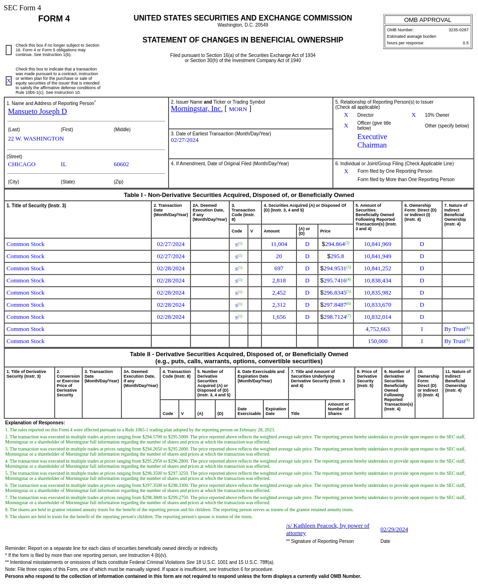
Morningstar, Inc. (197, 109)
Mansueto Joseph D (37, 111)
